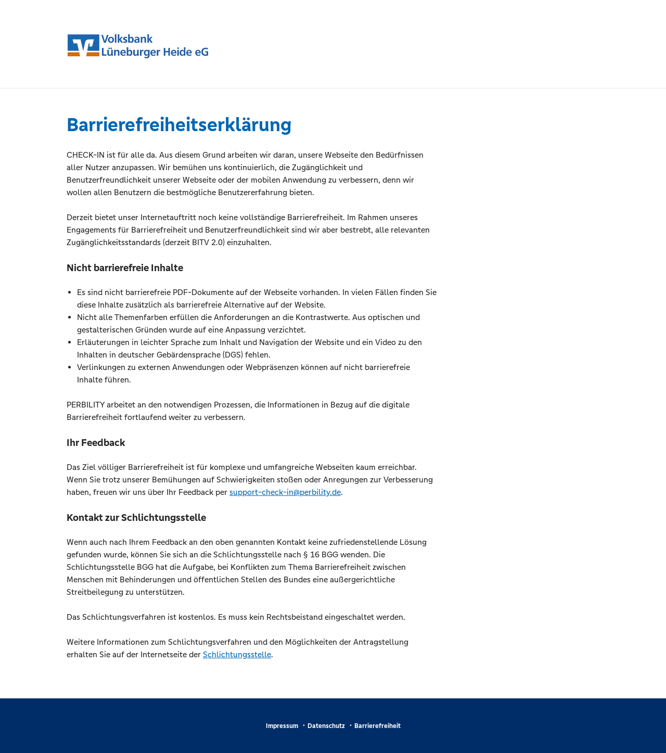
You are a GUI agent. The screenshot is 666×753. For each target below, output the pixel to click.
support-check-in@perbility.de (285, 492)
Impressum (282, 726)
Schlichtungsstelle (237, 654)
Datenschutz (326, 726)
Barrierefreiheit (377, 726)
